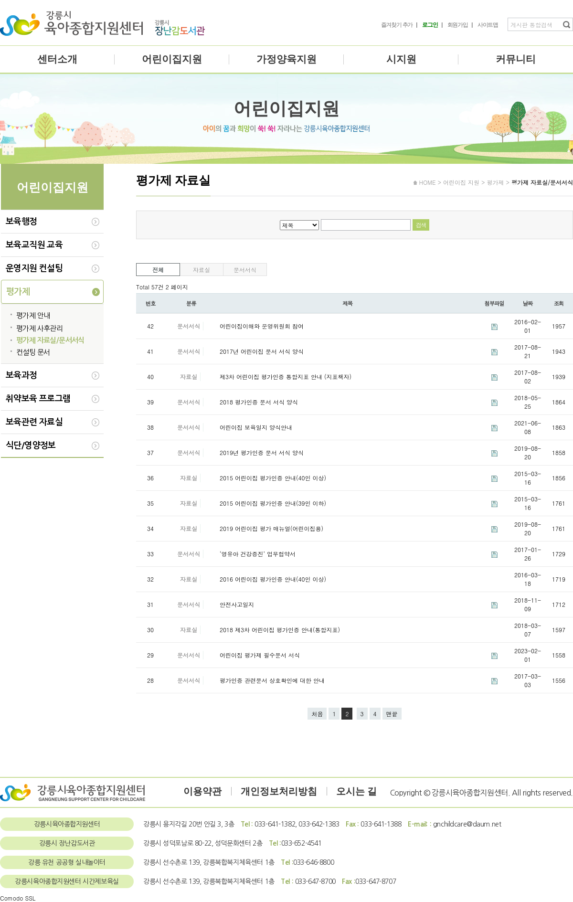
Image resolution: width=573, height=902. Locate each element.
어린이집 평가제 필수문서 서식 (260, 655)
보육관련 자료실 (34, 422)
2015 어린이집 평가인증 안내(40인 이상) (273, 478)
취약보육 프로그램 (38, 398)
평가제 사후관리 (39, 328)
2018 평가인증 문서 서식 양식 (259, 402)
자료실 (201, 269)
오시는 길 (356, 791)
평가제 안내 (33, 315)
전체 (158, 269)
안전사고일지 (237, 604)
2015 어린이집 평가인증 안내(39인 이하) (273, 503)
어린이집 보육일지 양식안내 (256, 427)
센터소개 (57, 59)
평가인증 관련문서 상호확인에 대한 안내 (272, 680)
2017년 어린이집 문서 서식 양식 (262, 351)
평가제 (18, 291)
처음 (317, 714)
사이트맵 (488, 24)
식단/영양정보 (31, 445)
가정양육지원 (286, 59)
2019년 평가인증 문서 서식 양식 (262, 452)
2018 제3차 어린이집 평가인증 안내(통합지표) (280, 630)
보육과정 (21, 375)
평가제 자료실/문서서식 (50, 340)
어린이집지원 (172, 59)
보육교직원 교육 (34, 245)
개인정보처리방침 (279, 791)
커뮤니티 (516, 59)
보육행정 (21, 221)
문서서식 (244, 269)
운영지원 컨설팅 (34, 268)
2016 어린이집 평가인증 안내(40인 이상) (273, 579)
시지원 (401, 59)
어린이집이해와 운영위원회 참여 (262, 326)
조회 (559, 303)
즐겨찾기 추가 (397, 24)
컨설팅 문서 (33, 352)
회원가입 (457, 24)
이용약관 (202, 791)
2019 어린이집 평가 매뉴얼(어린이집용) (271, 528)
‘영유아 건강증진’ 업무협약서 (258, 554)
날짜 (528, 303)
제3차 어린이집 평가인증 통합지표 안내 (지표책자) (285, 376)
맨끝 (392, 714)
